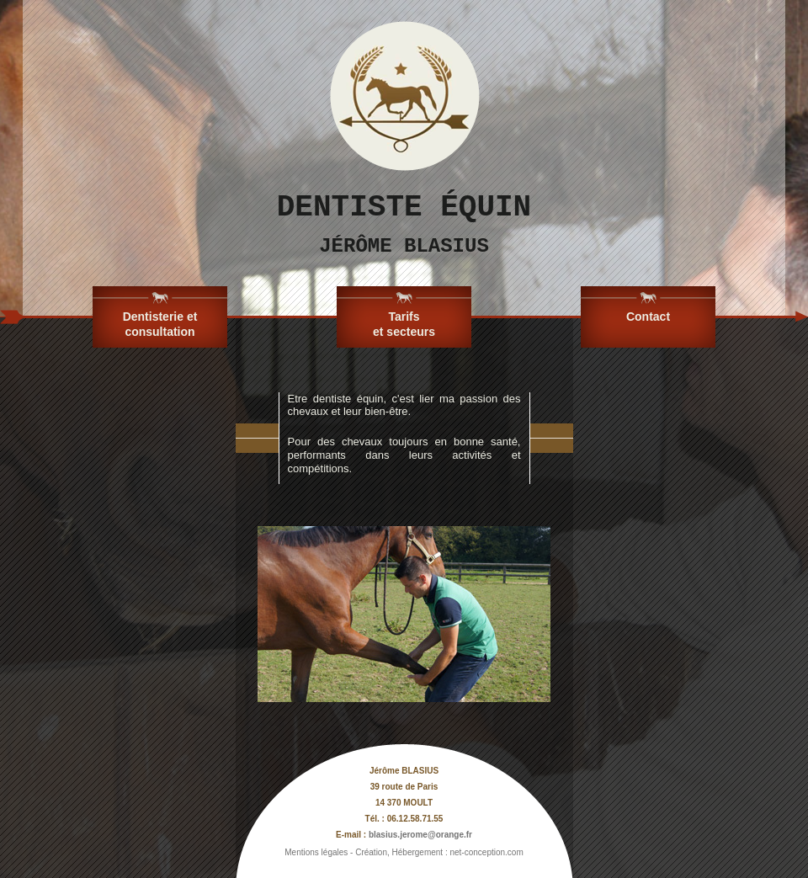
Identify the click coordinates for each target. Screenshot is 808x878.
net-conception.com (486, 852)
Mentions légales (316, 852)
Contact (648, 316)
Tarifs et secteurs (404, 324)
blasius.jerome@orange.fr (420, 834)
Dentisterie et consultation (160, 324)
